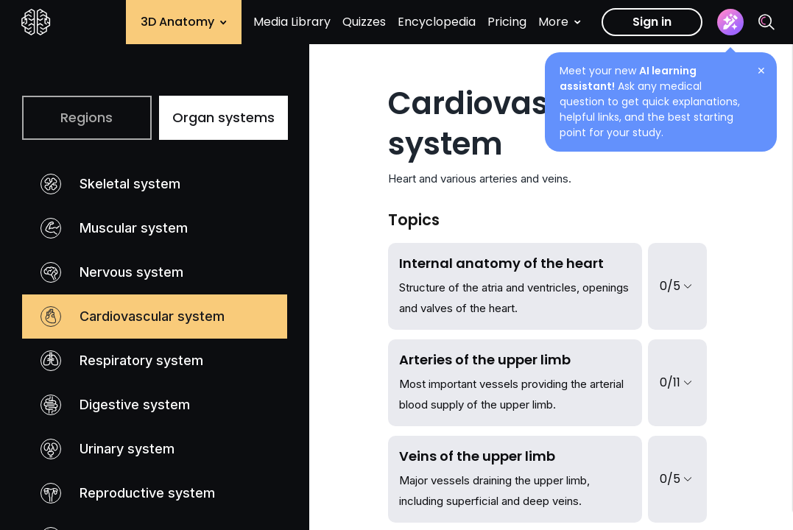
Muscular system (114, 228)
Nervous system (111, 272)
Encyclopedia (437, 21)
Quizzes (364, 21)
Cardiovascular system (132, 316)
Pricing (506, 21)
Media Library (292, 21)
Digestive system (115, 405)
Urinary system (107, 449)
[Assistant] (730, 22)
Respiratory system (121, 360)
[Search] (766, 22)
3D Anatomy (184, 21)
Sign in (652, 21)
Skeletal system (110, 184)
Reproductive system (127, 493)
